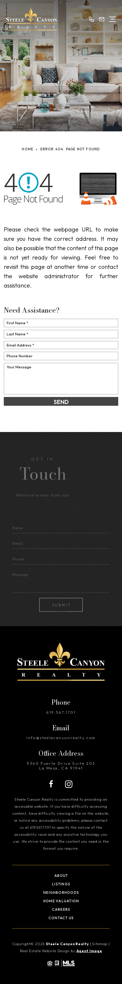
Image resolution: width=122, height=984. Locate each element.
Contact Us (61, 918)
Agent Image (89, 951)
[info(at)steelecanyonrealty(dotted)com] (101, 19)
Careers (61, 909)
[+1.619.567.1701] (91, 19)
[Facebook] (51, 784)
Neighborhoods (61, 892)
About (61, 875)
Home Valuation (61, 901)
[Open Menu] (112, 19)
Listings (61, 884)
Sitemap (99, 944)
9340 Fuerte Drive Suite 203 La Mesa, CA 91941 (61, 765)
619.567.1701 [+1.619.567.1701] (61, 712)
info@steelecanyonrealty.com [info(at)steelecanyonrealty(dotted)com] (61, 737)
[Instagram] (69, 784)
